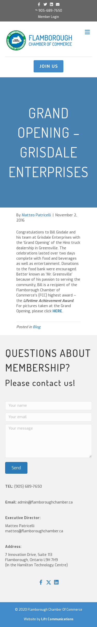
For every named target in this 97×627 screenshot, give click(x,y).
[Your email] (48, 417)
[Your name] (48, 405)
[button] (16, 468)
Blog (36, 327)
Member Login (48, 17)
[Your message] (48, 441)
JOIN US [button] (49, 66)
